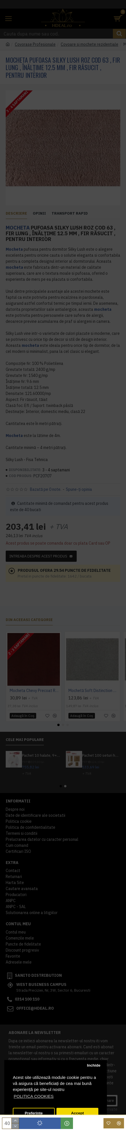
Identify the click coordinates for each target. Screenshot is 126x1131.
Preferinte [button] (34, 1113)
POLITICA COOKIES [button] (34, 1096)
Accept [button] (77, 1113)
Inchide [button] (93, 1065)
